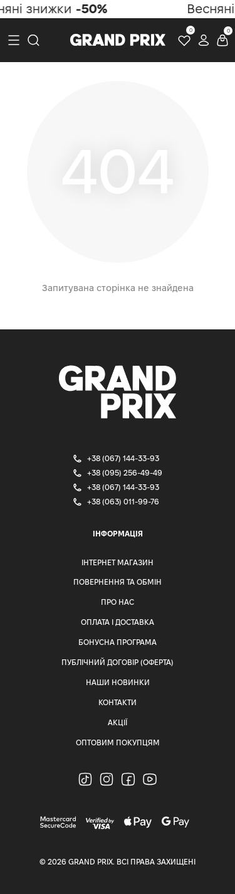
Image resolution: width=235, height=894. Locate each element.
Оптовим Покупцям (118, 742)
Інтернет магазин (117, 562)
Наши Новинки (118, 682)
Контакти (117, 702)
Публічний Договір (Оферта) (117, 662)
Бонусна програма (117, 642)
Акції (117, 722)
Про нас (117, 602)
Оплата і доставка (117, 622)
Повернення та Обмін (117, 582)
